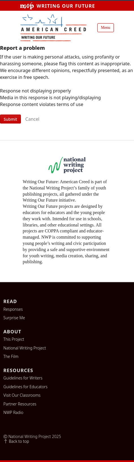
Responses (13, 309)
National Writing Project (24, 348)
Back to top (16, 441)
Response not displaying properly (35, 91)
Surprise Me (14, 317)
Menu (105, 27)
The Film (10, 356)
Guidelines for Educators (25, 386)
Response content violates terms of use (41, 104)
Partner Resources (19, 404)
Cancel (32, 119)
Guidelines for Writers (22, 378)
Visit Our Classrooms (21, 395)
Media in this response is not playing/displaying (50, 97)
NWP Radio (13, 412)
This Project (13, 339)
